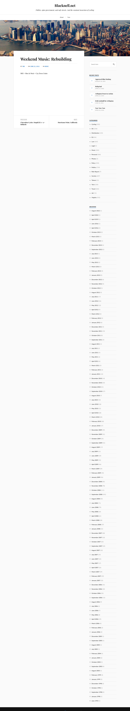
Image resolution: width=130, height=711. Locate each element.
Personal (94, 154)
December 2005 (97, 636)
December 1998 (97, 683)
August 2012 (96, 292)
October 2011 (96, 335)
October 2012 (96, 288)
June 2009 (95, 456)
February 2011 (96, 370)
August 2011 (96, 344)
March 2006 (95, 623)
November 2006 (97, 589)
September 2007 (97, 546)
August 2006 (96, 602)
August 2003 (96, 670)
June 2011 (95, 352)
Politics (94, 167)
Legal (93, 146)
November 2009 (97, 434)
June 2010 (95, 404)
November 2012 (97, 284)
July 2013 (95, 254)
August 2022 (96, 211)
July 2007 (95, 554)
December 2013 (97, 245)
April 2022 (95, 215)
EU (92, 137)
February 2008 (96, 524)
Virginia (94, 197)
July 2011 (95, 348)
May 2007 (95, 563)
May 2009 (95, 460)
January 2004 (96, 658)
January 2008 (96, 529)
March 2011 (95, 365)
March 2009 (95, 468)
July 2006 (95, 606)
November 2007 (97, 537)
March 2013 (95, 266)
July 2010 (95, 400)
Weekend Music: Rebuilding (46, 59)
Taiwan (94, 180)
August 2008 (96, 499)
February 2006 (96, 627)
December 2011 (97, 327)
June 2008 (95, 507)
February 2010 (96, 421)
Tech (93, 184)
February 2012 (96, 318)
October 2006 (96, 593)
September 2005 (97, 640)
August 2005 (96, 645)
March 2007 (95, 572)
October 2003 (96, 662)
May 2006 (95, 615)
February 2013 (96, 271)
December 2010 (97, 378)
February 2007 (96, 576)
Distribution (95, 133)
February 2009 (96, 473)
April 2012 (95, 309)
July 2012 (95, 296)
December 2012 (97, 279)
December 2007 (97, 533)
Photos (94, 159)
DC (93, 128)
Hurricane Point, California (67, 122)
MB (24, 66)
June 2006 (95, 610)
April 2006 (95, 619)
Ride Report (95, 171)
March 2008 (95, 520)
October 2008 (96, 490)
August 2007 (96, 550)
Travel (93, 189)
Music (47, 66)
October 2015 (96, 232)
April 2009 (95, 464)
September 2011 (97, 340)
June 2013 (95, 258)
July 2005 (95, 649)
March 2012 (95, 314)
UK (93, 193)
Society (94, 176)
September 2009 (97, 443)
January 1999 (96, 679)
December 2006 (97, 585)
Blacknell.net (65, 5)
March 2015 (95, 236)
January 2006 (96, 632)
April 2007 (95, 567)
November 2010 (97, 383)
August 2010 (96, 395)
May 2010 (95, 408)
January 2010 (96, 426)
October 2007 (96, 542)
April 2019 (95, 219)
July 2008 (95, 503)
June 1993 (95, 701)
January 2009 (96, 477)
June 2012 (95, 301)
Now (68, 17)
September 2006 (97, 597)
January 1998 (96, 696)
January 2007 (96, 580)
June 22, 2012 (35, 66)
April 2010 (95, 413)
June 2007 (95, 559)
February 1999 (96, 675)
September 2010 (97, 391)
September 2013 (97, 249)
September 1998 (97, 692)
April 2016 (95, 228)
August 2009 (96, 447)
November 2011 (97, 331)
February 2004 (96, 653)
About (61, 17)
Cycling (94, 124)
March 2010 (95, 417)
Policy (93, 163)
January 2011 (96, 374)
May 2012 (95, 305)
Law (93, 141)
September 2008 (97, 494)
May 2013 (95, 262)
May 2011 (95, 357)
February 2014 (96, 241)
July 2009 (95, 451)
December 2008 (97, 481)
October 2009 (96, 438)
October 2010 (96, 387)
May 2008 (95, 511)
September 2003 (97, 666)
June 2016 (95, 223)
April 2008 (95, 516)
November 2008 (97, 486)
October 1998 (96, 688)
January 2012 (96, 322)
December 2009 (97, 430)
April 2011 (95, 361)
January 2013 (96, 275)
